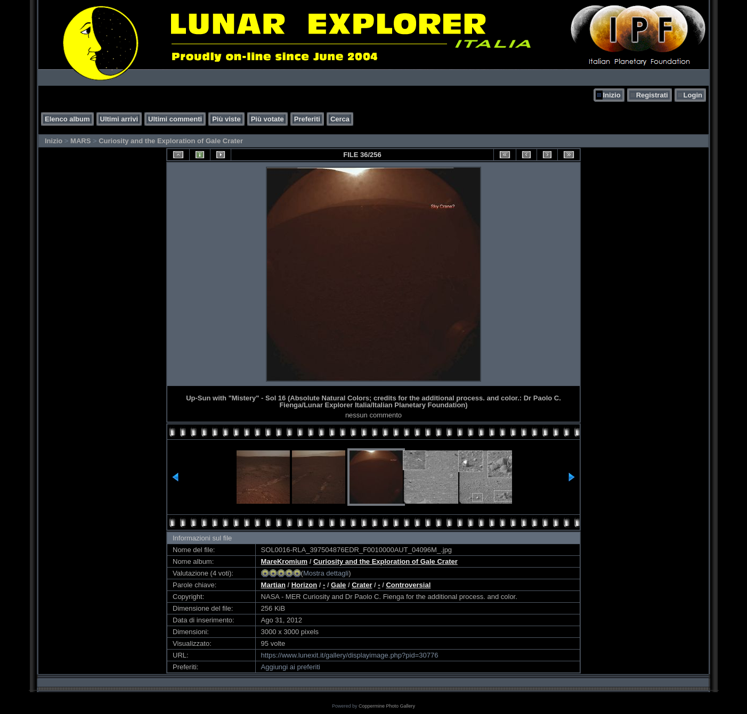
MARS (80, 141)
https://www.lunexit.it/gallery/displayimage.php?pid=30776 (350, 655)
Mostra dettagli (325, 573)
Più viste (226, 119)
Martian (273, 585)
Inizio (611, 95)
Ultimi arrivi (119, 119)
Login (693, 95)
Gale (338, 585)
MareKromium (284, 561)
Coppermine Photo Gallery (387, 706)
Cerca (340, 119)
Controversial (408, 585)
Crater (362, 585)
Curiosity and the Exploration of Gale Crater (171, 141)
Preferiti (307, 119)
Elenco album (67, 119)
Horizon (304, 585)
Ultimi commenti (175, 119)
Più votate (267, 119)
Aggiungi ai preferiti (290, 667)
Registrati (652, 95)
